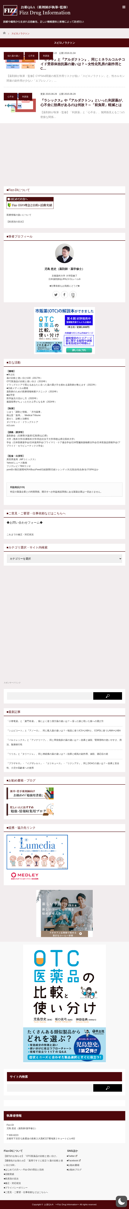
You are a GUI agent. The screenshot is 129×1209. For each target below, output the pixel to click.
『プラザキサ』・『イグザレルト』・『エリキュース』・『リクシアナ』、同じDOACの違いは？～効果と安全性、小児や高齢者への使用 (63, 765)
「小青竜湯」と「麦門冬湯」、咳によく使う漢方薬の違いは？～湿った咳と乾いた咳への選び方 (55, 721)
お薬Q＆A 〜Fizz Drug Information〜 (61, 1204)
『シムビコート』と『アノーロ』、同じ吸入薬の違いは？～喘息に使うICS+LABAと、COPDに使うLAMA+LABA (64, 730)
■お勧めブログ (73, 1169)
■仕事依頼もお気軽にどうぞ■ (65, 286)
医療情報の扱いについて (19, 215)
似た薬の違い (14, 56)
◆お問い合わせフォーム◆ (25, 522)
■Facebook (72, 1160)
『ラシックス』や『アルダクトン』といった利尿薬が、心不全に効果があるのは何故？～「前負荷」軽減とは (82, 103)
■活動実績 (9, 1174)
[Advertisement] (35, 154)
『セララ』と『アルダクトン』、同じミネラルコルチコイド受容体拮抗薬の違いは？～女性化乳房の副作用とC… (82, 64)
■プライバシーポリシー (16, 1187)
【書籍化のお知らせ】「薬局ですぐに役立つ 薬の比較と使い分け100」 (33, 1162)
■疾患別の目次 (11, 1178)
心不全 (31, 56)
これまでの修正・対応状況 (20, 534)
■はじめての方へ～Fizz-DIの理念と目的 (24, 1169)
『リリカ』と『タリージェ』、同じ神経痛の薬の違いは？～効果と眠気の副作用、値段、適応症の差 (57, 754)
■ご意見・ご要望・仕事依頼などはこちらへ (26, 1192)
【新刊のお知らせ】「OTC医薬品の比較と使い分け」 (31, 1156)
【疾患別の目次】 (16, 221)
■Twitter (70, 1156)
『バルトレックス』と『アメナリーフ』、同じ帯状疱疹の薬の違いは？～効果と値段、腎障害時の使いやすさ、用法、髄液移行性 (64, 742)
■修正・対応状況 (12, 1183)
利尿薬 (46, 56)
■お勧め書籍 (71, 1165)
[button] (121, 1201)
